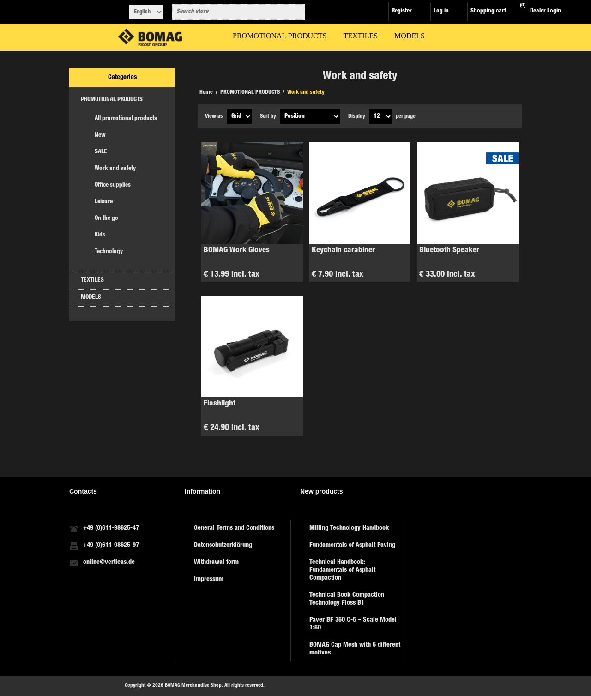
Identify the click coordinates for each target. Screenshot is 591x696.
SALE (101, 152)
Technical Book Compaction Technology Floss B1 (346, 599)
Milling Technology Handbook (349, 528)
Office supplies (113, 185)
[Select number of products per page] (380, 116)
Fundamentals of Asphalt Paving (352, 545)
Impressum (208, 579)
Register (402, 11)
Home (206, 92)
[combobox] (230, 12)
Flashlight (219, 404)
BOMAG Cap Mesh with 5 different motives (354, 649)
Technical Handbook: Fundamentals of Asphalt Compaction (342, 570)
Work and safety (115, 169)
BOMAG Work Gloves (237, 250)
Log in (441, 11)
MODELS (91, 298)
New (100, 136)
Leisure (104, 202)
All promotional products (126, 119)
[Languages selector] (146, 12)
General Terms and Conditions (234, 528)
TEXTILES (92, 281)
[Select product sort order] (310, 116)
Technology (109, 252)
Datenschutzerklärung (223, 545)
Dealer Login (545, 11)
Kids (100, 235)
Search (296, 12)
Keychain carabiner (343, 250)
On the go (106, 219)
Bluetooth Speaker (449, 250)
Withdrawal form (216, 562)
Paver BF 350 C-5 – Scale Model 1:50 (353, 624)
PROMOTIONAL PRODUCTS (112, 100)
